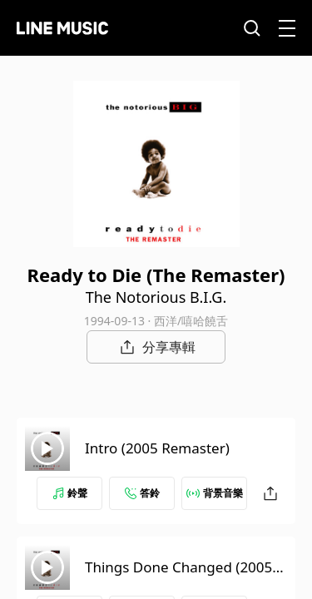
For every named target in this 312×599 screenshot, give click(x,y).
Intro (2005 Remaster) (157, 448)
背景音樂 (214, 493)
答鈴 (142, 493)
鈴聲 (69, 493)
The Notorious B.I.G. (156, 297)
